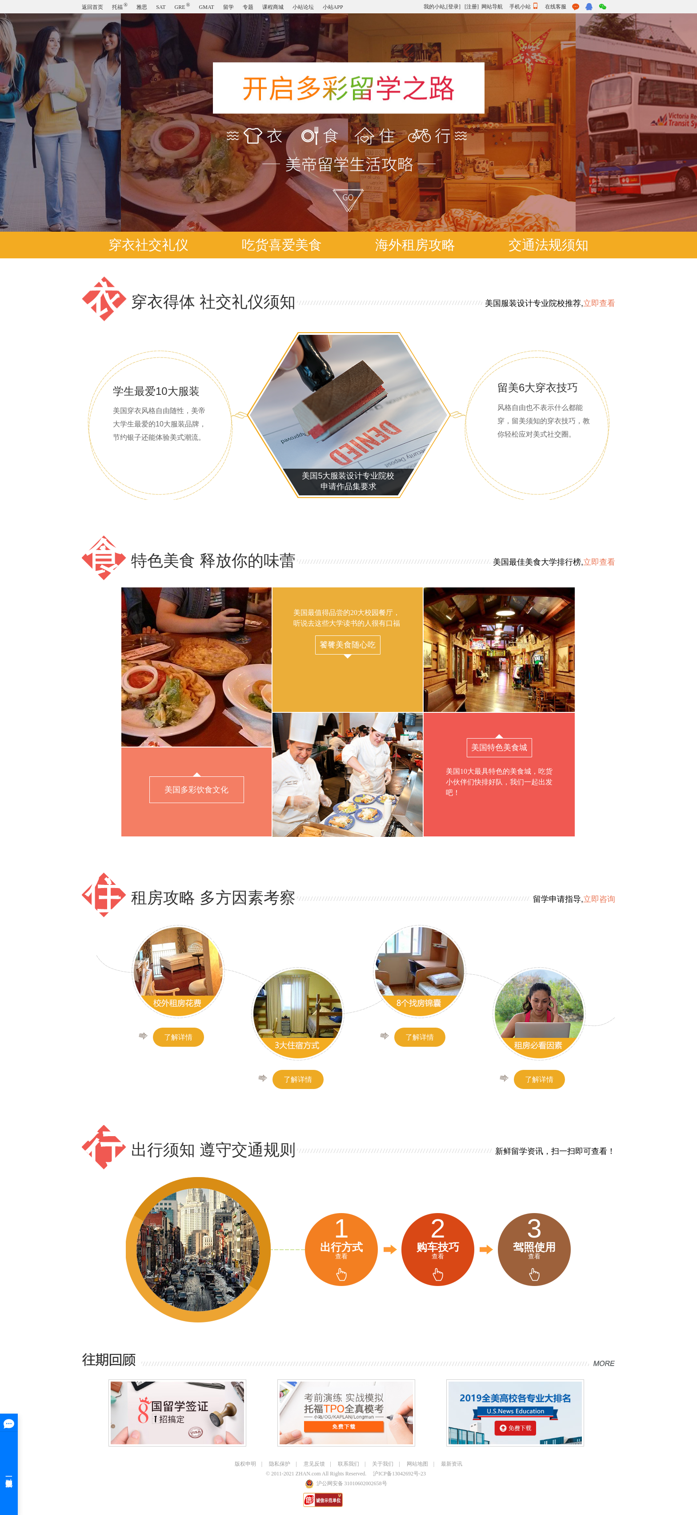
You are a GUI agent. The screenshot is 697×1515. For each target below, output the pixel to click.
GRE (182, 7)
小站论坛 (303, 7)
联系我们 (348, 1464)
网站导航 (492, 7)
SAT (160, 7)
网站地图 (417, 1464)
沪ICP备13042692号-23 (399, 1474)
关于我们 (382, 1464)
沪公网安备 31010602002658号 (351, 1483)
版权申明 (245, 1464)
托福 (120, 7)
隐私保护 (279, 1464)
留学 (228, 7)
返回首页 (92, 7)
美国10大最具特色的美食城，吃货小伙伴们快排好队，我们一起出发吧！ (499, 765)
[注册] (472, 7)
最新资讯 (451, 1464)
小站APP (333, 7)
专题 (248, 7)
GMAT (206, 7)
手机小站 (523, 7)
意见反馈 (314, 1464)
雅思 (141, 7)
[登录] (453, 7)
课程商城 (273, 7)
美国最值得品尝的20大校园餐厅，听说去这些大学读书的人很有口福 (346, 634)
